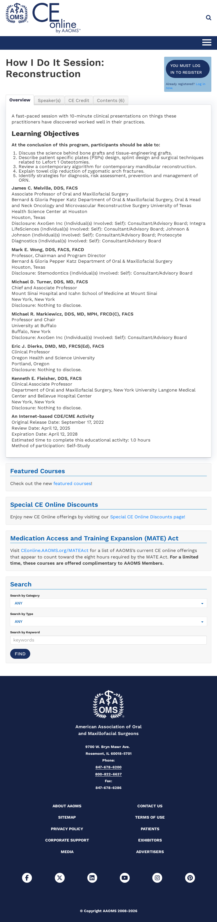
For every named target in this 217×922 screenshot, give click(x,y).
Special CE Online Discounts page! (147, 516)
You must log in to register (186, 69)
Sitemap (67, 817)
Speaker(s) (49, 100)
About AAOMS (67, 806)
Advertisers (150, 851)
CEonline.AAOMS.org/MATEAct (54, 550)
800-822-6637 (108, 774)
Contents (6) (111, 100)
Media (67, 851)
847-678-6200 (108, 767)
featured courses (72, 483)
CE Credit (78, 100)
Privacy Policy (67, 829)
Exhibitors (150, 840)
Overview (19, 100)
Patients (150, 829)
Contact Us (149, 806)
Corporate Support (67, 840)
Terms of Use (150, 817)
